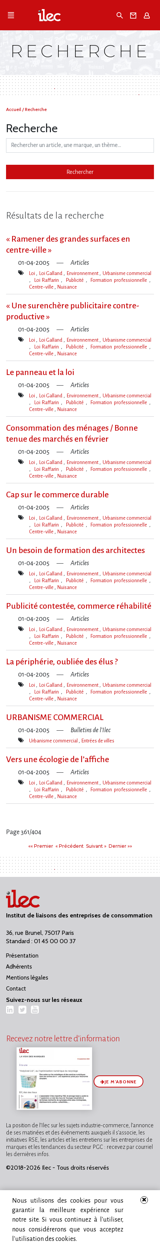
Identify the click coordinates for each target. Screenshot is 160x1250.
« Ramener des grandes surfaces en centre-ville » (68, 244)
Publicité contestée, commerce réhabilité (78, 606)
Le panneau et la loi (40, 372)
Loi (32, 273)
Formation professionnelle (120, 280)
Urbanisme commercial (127, 273)
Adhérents (19, 966)
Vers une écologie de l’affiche (57, 759)
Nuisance (67, 287)
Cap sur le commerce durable (57, 494)
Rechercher (80, 172)
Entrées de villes (98, 741)
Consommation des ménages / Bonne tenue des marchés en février (72, 433)
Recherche (36, 109)
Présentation (22, 955)
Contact (16, 988)
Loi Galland (51, 273)
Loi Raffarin (47, 280)
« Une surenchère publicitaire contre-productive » (72, 311)
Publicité (76, 280)
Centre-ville (41, 287)
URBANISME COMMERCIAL (54, 717)
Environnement (83, 273)
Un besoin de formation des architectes (75, 550)
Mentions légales (27, 977)
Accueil (14, 109)
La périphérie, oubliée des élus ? (62, 661)
